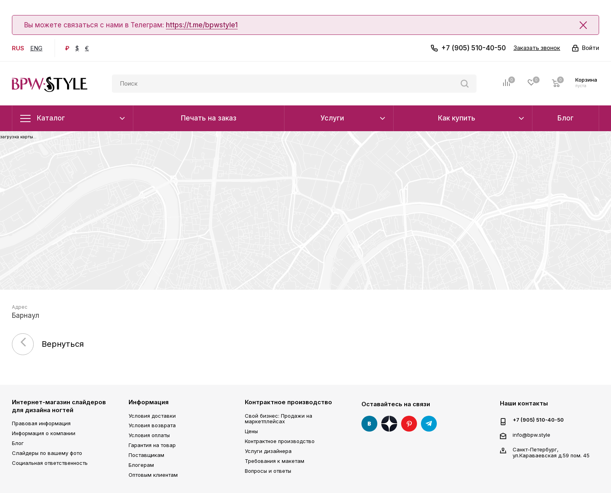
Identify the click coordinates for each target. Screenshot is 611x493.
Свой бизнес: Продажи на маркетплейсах (278, 419)
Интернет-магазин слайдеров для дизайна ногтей (59, 406)
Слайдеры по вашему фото (47, 453)
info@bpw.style (531, 435)
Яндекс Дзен (389, 424)
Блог (18, 443)
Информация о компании (43, 433)
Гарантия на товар (152, 445)
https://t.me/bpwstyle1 (202, 25)
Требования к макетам (274, 461)
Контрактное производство (288, 402)
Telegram (429, 424)
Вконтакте (369, 424)
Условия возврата (152, 425)
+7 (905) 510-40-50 (473, 48)
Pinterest (409, 424)
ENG (36, 48)
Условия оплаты (149, 435)
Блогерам (141, 465)
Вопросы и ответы (268, 471)
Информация (149, 402)
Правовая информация (41, 423)
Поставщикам (146, 455)
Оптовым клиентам (153, 475)
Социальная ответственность (50, 463)
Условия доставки (152, 416)
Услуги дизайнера (268, 451)
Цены (251, 431)
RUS (18, 48)
